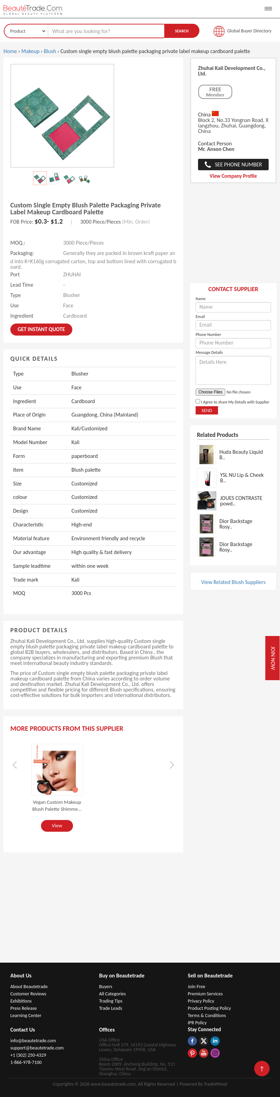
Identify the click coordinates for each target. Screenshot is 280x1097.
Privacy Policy (201, 1001)
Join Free (196, 987)
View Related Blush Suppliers (233, 582)
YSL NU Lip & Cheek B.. (242, 478)
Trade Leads (110, 1008)
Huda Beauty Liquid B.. (241, 455)
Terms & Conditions (207, 1015)
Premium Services (205, 994)
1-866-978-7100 (26, 1062)
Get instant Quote (41, 329)
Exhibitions (21, 1001)
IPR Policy (197, 1023)
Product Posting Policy (209, 1008)
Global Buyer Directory (249, 31)
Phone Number (208, 334)
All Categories (112, 994)
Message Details (209, 352)
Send (206, 410)
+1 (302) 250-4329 (28, 1055)
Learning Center (25, 1015)
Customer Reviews (28, 994)
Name (201, 299)
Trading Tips (111, 1001)
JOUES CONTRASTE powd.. (241, 501)
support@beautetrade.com (37, 1048)
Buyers (105, 987)
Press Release (23, 1008)
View (57, 825)
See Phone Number (238, 164)
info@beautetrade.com (33, 1041)
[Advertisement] (233, 237)
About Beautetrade (29, 987)
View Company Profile (233, 176)
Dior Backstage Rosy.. (235, 524)
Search (181, 31)
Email (200, 317)
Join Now (273, 658)
